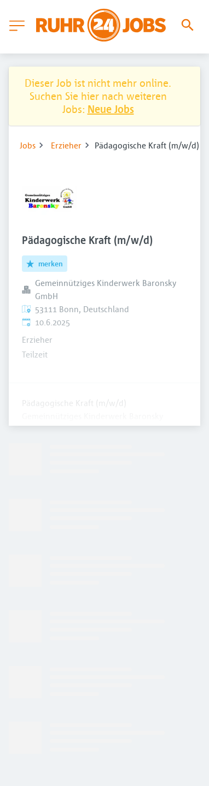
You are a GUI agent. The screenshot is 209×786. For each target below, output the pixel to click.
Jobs (28, 145)
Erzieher (66, 145)
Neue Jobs (111, 109)
